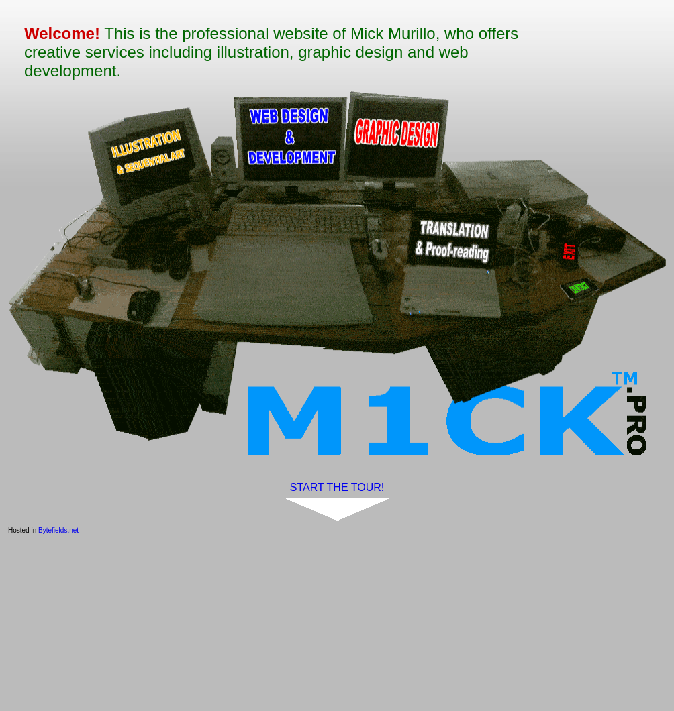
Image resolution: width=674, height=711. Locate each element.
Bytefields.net (58, 530)
